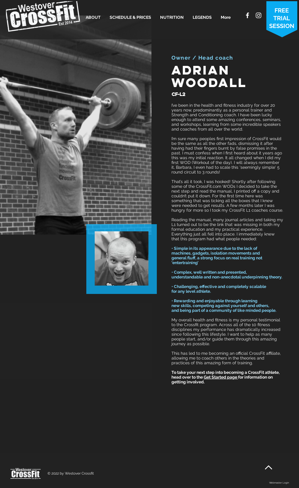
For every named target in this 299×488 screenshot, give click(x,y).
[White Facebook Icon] (247, 15)
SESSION (281, 26)
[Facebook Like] (279, 474)
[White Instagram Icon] (258, 15)
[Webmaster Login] (279, 483)
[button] (93, 17)
